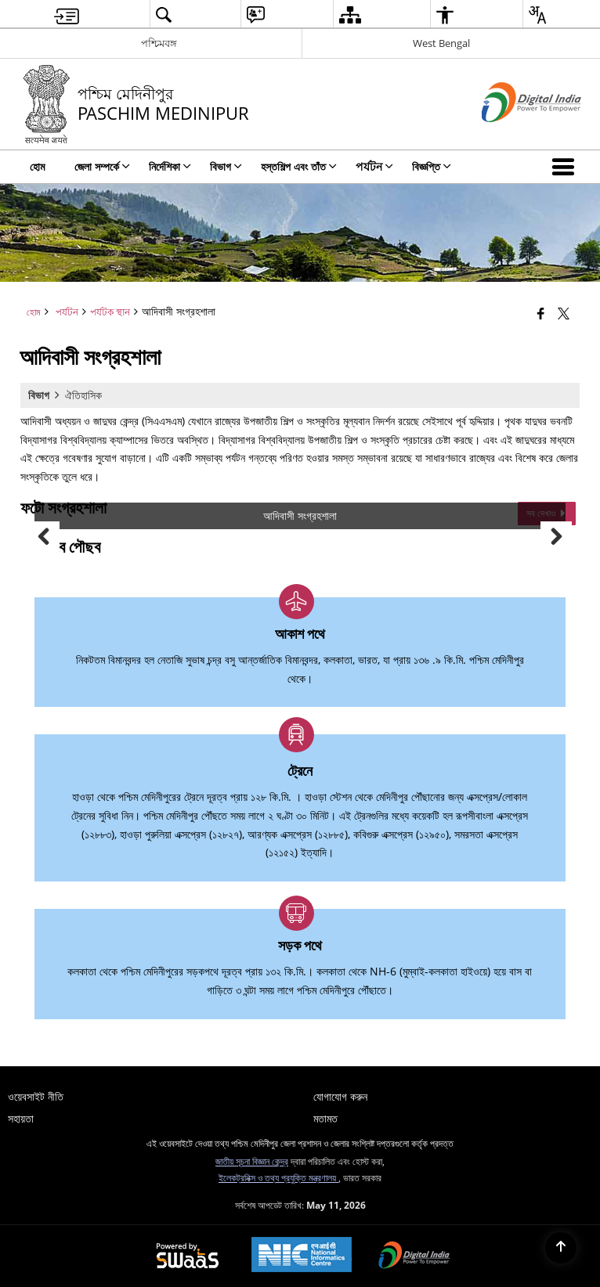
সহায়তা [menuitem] (21, 1118)
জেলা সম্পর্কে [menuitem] (102, 166)
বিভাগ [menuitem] (226, 166)
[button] (566, 166)
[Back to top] (561, 1248)
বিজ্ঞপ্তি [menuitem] (431, 166)
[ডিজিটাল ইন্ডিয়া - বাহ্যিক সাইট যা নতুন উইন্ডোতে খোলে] (512, 135)
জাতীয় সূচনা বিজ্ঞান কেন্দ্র (251, 1161)
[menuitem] (66, 14)
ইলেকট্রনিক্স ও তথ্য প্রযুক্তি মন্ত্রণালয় (278, 1177)
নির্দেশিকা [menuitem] (170, 166)
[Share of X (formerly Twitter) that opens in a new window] (563, 313)
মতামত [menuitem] (325, 1118)
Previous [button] (44, 537)
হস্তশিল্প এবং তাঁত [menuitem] (299, 166)
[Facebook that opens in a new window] (541, 313)
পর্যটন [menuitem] (374, 166)
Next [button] (556, 537)
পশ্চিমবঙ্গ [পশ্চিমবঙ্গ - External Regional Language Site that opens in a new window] (159, 43)
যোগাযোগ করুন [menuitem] (340, 1096)
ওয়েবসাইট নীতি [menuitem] (35, 1096)
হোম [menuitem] (37, 166)
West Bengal (441, 43)
